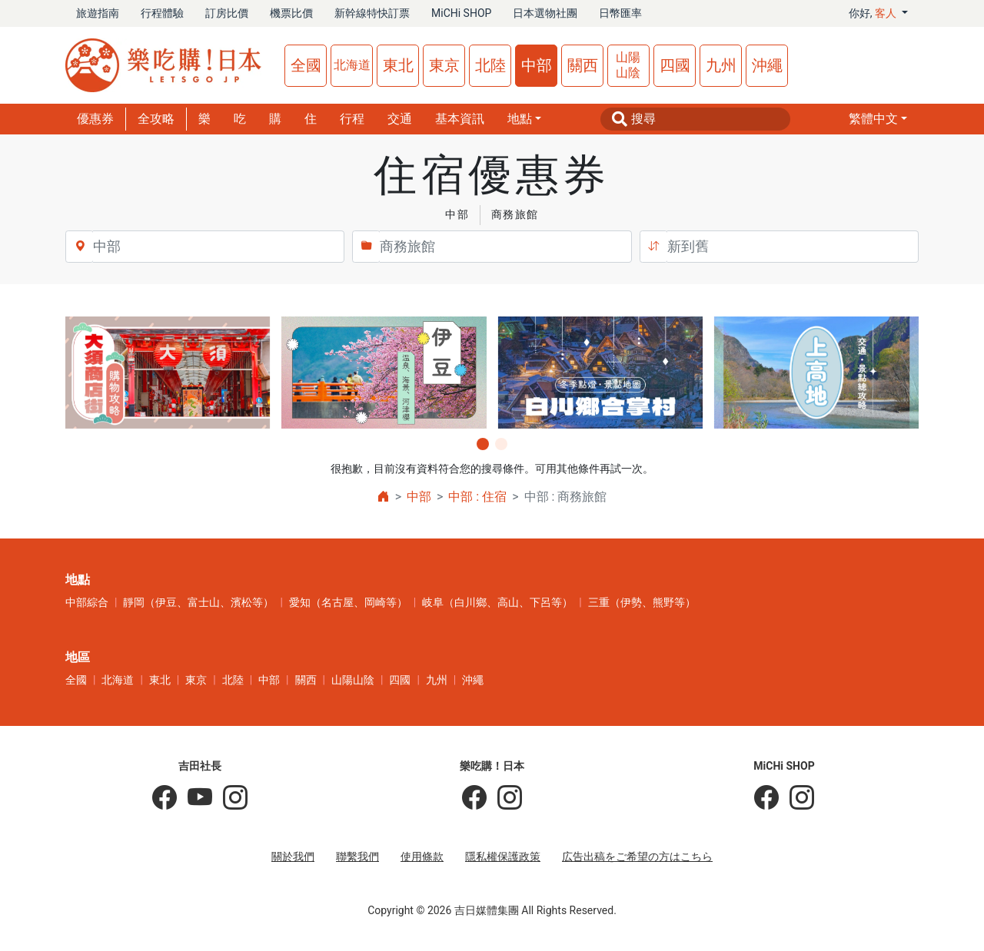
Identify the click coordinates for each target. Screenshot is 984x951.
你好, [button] (874, 13)
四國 (675, 65)
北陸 (490, 65)
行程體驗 (162, 13)
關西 (582, 65)
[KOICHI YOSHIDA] (230, 798)
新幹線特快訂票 (372, 13)
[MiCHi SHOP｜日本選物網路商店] (796, 798)
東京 (444, 65)
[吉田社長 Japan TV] (194, 798)
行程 (352, 118)
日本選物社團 (545, 13)
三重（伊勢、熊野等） (642, 602)
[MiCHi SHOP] (766, 798)
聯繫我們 (357, 856)
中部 (536, 65)
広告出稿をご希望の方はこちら (637, 856)
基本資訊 (459, 118)
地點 (519, 118)
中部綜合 (86, 602)
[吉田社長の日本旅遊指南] (164, 798)
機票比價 (291, 13)
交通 (399, 118)
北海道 (352, 65)
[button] (878, 119)
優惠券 (95, 118)
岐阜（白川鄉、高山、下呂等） (497, 602)
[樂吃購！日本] (474, 798)
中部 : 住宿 (477, 496)
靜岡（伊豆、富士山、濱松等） (198, 602)
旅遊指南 (97, 13)
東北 (398, 65)
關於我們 (292, 856)
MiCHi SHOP (461, 13)
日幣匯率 (620, 13)
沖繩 (767, 65)
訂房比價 (226, 13)
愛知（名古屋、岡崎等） (348, 602)
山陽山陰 (628, 65)
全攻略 (156, 118)
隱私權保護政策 (502, 856)
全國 (306, 65)
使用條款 (422, 856)
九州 (721, 65)
